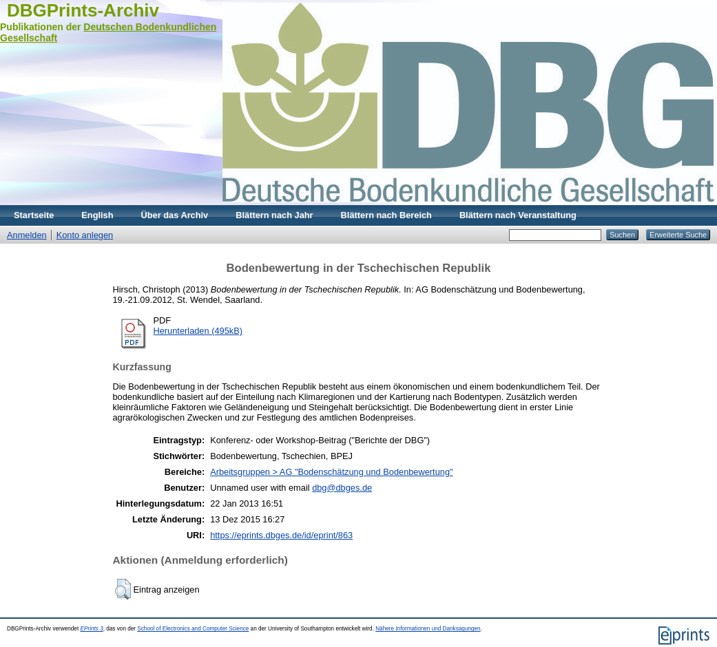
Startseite (34, 215)
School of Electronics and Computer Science (193, 629)
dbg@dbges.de (342, 487)
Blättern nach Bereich (386, 215)
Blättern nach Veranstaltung (517, 215)
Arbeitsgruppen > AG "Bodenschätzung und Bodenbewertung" (331, 472)
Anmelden (27, 235)
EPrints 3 (91, 629)
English (97, 215)
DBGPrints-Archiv (83, 10)
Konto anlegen (85, 235)
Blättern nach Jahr (274, 215)
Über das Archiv (175, 215)
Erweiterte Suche (678, 235)
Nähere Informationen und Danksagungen (427, 629)
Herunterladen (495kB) (198, 331)
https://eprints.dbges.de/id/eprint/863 (281, 535)
